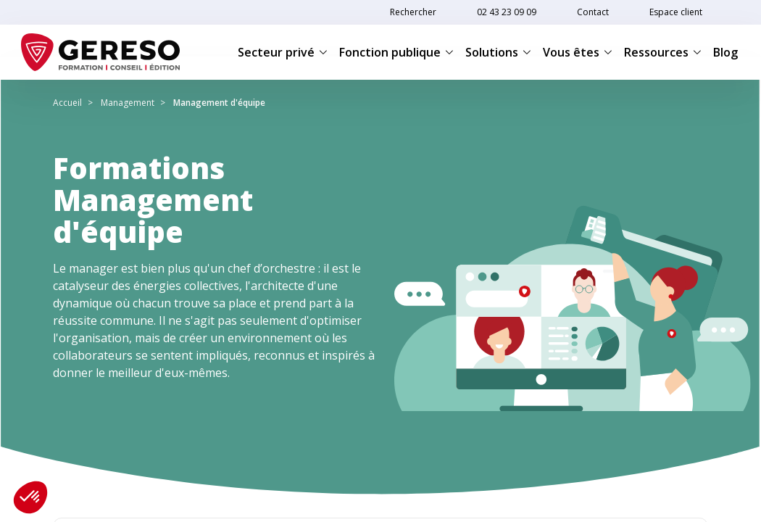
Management (127, 102)
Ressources (663, 52)
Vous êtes (577, 52)
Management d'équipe (219, 102)
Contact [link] (593, 12)
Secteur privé (283, 52)
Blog (725, 52)
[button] (30, 497)
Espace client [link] (675, 12)
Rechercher (413, 12)
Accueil (67, 102)
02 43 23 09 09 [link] (506, 12)
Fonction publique (396, 52)
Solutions (498, 52)
